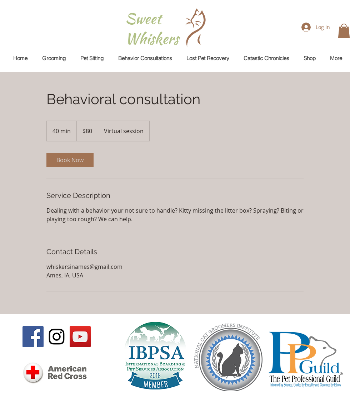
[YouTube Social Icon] (80, 336)
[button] (344, 31)
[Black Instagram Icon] (56, 336)
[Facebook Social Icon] (33, 336)
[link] (70, 160)
